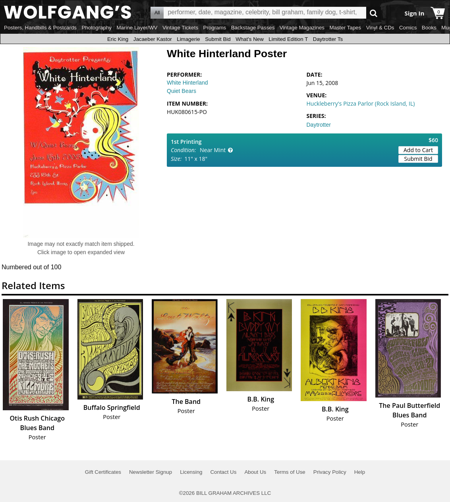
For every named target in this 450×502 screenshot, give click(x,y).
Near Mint (213, 150)
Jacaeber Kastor (152, 39)
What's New (250, 39)
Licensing (191, 472)
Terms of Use (289, 472)
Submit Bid (217, 39)
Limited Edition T (288, 39)
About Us (255, 472)
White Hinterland (187, 82)
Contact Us (223, 472)
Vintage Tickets (180, 28)
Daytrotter (319, 125)
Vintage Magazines (302, 28)
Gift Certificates (103, 472)
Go (373, 13)
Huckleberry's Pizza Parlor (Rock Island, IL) (361, 103)
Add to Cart (418, 150)
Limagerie (188, 39)
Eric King (117, 39)
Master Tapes (345, 28)
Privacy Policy (329, 472)
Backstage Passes (253, 28)
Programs (214, 28)
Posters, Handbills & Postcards (40, 28)
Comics (408, 28)
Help (359, 472)
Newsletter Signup (150, 472)
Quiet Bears (181, 91)
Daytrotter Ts (328, 39)
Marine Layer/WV (136, 28)
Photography (96, 28)
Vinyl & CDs (380, 28)
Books (429, 28)
